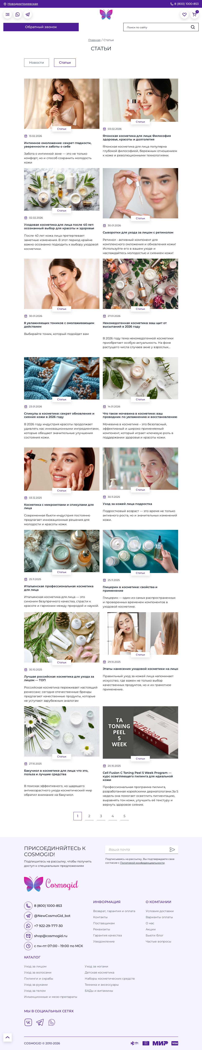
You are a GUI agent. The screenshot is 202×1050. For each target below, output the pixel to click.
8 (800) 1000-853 (184, 4)
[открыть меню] (7, 14)
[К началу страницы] (7, 1037)
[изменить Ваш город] (20, 4)
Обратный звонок (41, 27)
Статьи (61, 128)
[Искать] (192, 27)
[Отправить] (172, 849)
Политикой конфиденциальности (142, 862)
